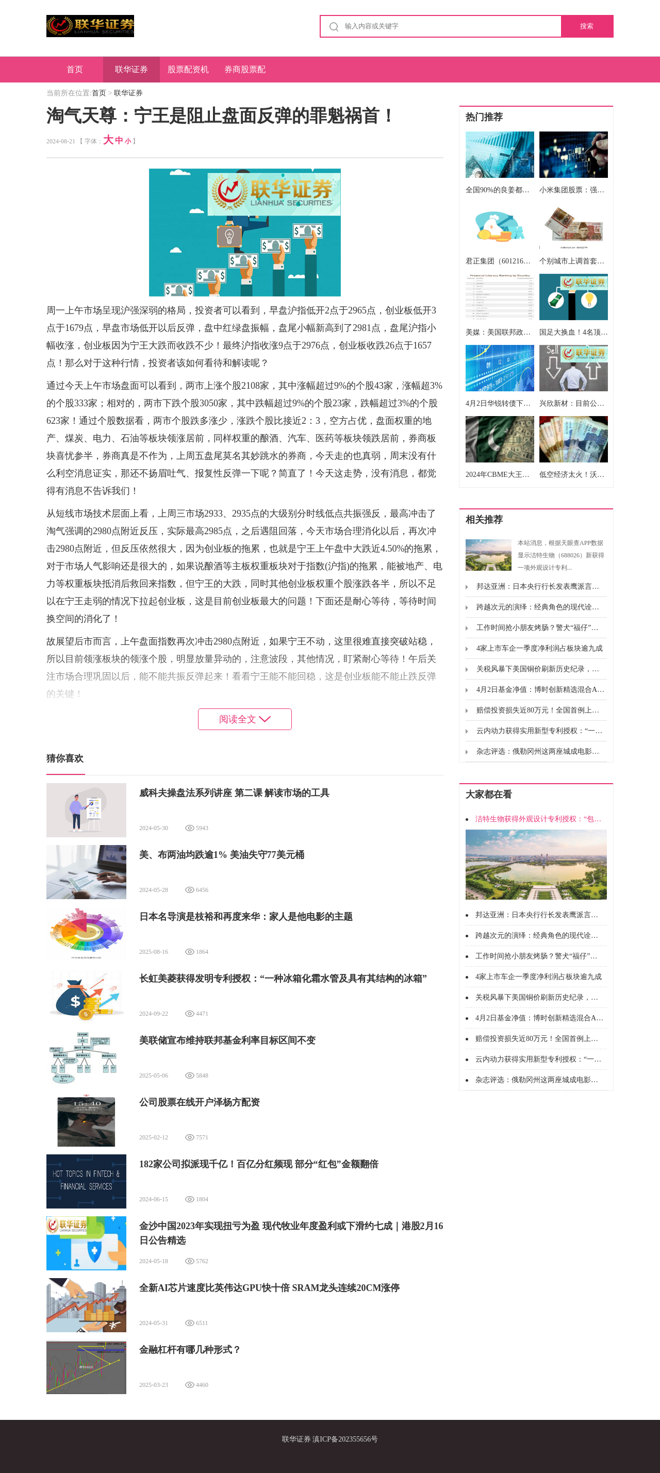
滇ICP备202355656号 (345, 1439)
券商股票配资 (245, 73)
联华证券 (131, 69)
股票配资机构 (188, 73)
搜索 (586, 26)
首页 (75, 69)
